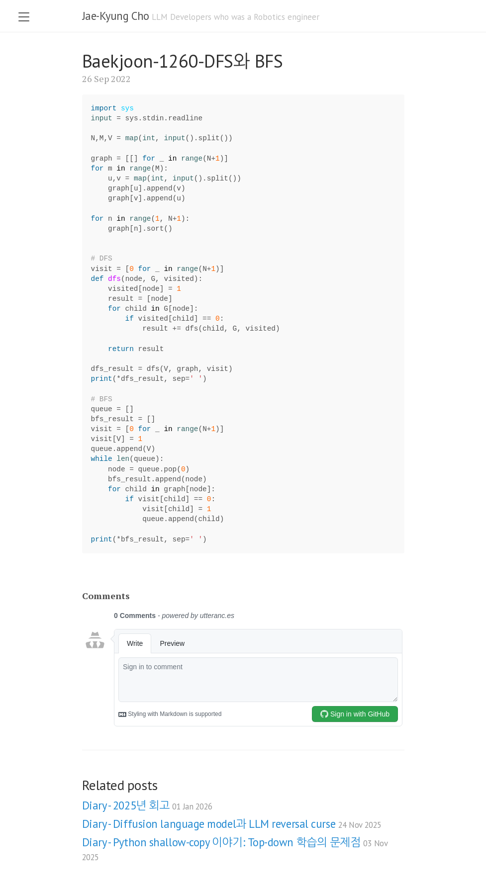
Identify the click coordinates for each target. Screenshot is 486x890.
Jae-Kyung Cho (115, 15)
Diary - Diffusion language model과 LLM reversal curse (232, 823)
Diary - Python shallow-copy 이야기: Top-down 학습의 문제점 (235, 849)
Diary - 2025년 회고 (147, 805)
